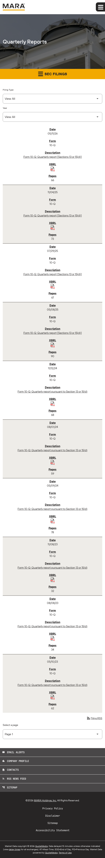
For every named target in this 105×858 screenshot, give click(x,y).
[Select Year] (52, 117)
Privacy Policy (52, 808)
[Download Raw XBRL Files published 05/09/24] (52, 521)
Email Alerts (13, 752)
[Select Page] (52, 734)
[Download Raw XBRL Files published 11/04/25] (52, 227)
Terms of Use (65, 852)
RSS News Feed (14, 778)
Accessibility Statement (52, 830)
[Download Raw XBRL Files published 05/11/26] (52, 169)
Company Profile (15, 761)
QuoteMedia (41, 846)
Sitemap (9, 787)
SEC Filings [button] (52, 73)
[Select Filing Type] (52, 99)
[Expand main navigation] (100, 6)
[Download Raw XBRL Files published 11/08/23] (52, 579)
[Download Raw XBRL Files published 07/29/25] (52, 286)
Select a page (10, 725)
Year (5, 108)
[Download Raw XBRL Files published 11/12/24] (52, 403)
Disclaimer (52, 815)
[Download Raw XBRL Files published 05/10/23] (52, 697)
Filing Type (8, 89)
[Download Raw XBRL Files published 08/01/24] (52, 462)
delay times (14, 849)
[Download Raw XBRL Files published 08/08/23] (52, 638)
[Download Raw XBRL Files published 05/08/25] (52, 345)
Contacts (10, 769)
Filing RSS (94, 718)
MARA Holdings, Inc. (45, 800)
